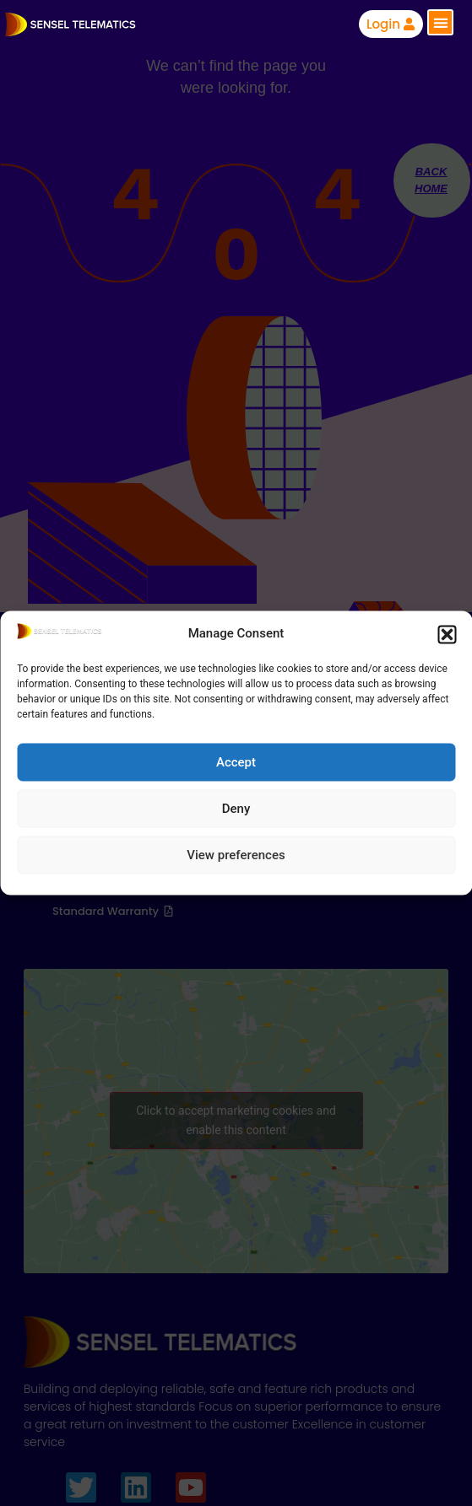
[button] (446, 634)
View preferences (236, 855)
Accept (236, 762)
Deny (236, 808)
